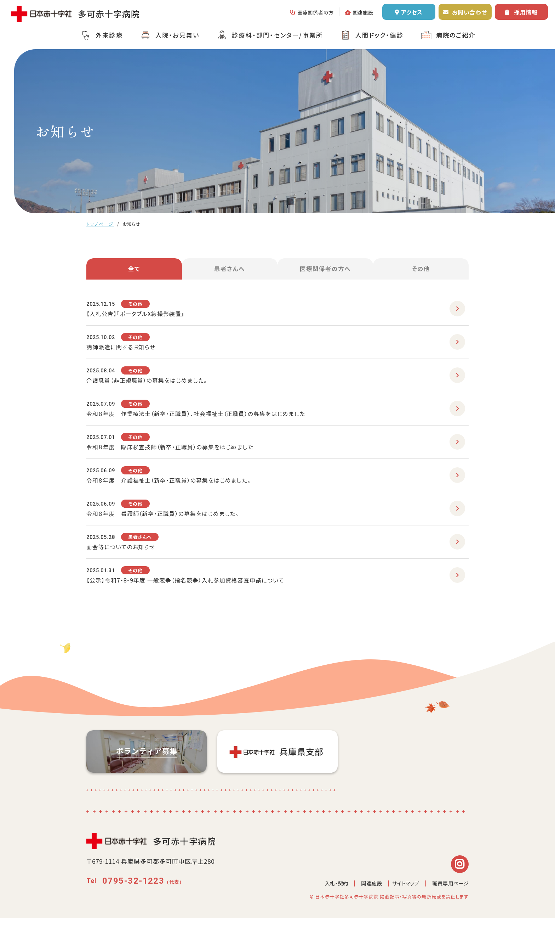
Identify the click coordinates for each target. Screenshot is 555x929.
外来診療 (109, 34)
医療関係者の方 (315, 12)
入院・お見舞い (177, 34)
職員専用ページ (449, 894)
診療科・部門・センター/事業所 (277, 34)
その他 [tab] (420, 271)
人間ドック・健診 (379, 34)
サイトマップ (402, 894)
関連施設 (363, 12)
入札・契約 (329, 894)
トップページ (100, 224)
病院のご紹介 (456, 34)
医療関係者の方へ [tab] (325, 271)
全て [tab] (134, 271)
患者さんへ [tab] (229, 271)
